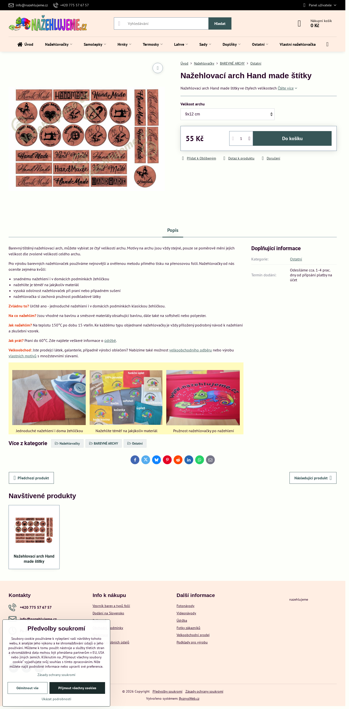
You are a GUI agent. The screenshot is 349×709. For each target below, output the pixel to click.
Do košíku (292, 138)
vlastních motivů (22, 355)
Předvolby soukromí (167, 691)
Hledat (220, 23)
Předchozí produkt (31, 478)
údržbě (110, 340)
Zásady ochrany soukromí (204, 691)
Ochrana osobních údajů (111, 642)
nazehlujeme (298, 599)
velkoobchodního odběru (190, 350)
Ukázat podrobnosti (56, 699)
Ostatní (296, 259)
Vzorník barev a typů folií (111, 606)
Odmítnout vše (27, 688)
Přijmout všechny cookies (77, 688)
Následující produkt (313, 478)
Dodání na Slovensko (108, 613)
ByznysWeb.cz (189, 698)
